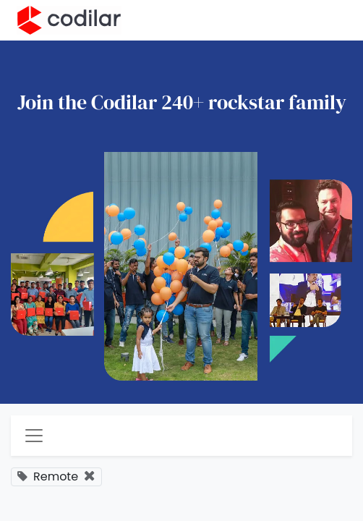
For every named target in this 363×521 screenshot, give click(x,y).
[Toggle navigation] (34, 435)
